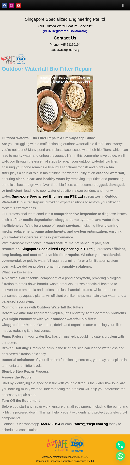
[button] (123, 5)
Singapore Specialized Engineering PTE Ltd (47, 196)
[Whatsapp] (120, 456)
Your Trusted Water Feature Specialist (65, 26)
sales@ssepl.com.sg (65, 49)
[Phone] (120, 445)
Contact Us (65, 38)
